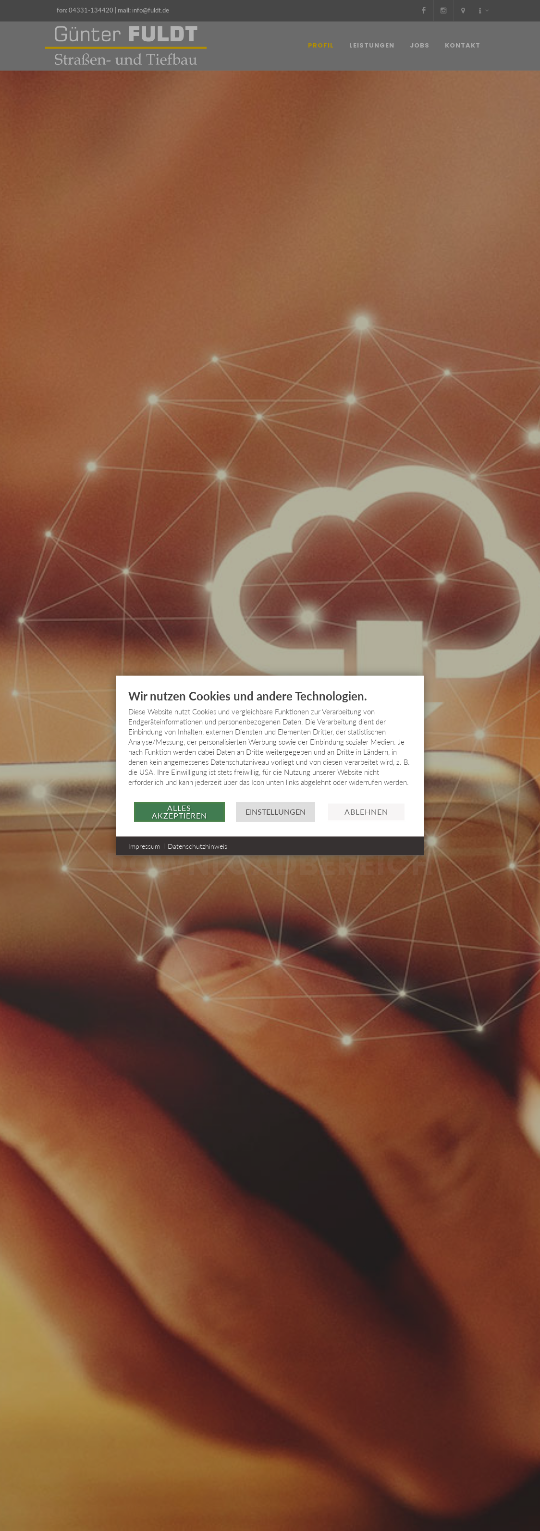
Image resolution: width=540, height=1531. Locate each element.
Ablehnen (366, 811)
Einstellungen (275, 811)
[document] (270, 744)
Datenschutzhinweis (197, 846)
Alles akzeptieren (179, 811)
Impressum (144, 846)
